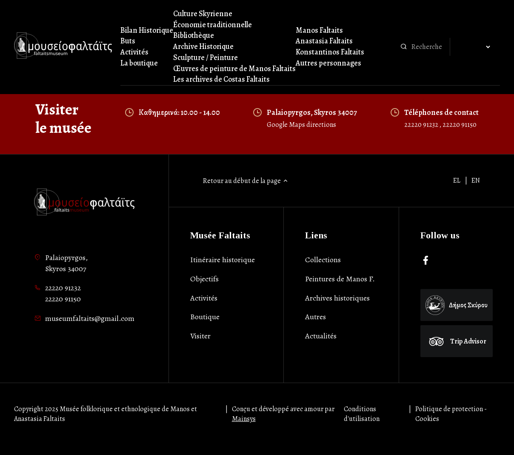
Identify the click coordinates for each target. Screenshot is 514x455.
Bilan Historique (146, 30)
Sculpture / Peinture (205, 57)
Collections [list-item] (323, 260)
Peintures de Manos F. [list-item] (340, 279)
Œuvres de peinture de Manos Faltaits (234, 68)
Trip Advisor (456, 341)
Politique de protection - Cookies (451, 414)
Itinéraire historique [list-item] (222, 260)
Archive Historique (203, 46)
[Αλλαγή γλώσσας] (475, 47)
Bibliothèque (193, 35)
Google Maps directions (301, 124)
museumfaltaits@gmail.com (89, 318)
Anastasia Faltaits (324, 41)
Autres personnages (328, 63)
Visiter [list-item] (200, 336)
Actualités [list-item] (321, 336)
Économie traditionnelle (212, 25)
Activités (134, 52)
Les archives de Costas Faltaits (221, 79)
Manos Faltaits (319, 30)
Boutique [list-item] (205, 317)
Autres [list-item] (315, 317)
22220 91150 (460, 124)
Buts (127, 41)
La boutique (139, 63)
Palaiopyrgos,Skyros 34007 (66, 263)
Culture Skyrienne (202, 14)
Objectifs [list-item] (204, 279)
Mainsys (244, 419)
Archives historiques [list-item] (337, 298)
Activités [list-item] (203, 298)
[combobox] (428, 47)
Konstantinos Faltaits (330, 52)
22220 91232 (422, 124)
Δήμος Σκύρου (456, 305)
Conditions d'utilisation (362, 414)
